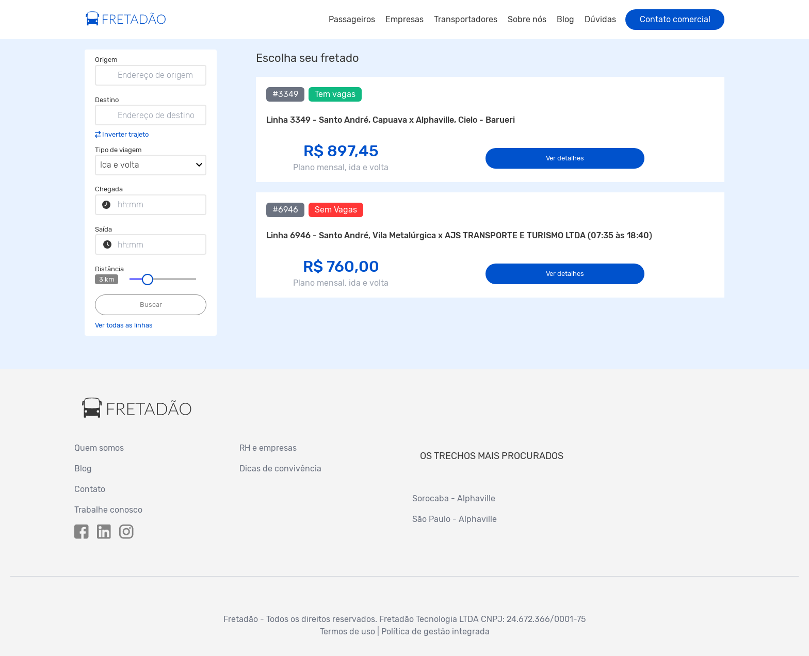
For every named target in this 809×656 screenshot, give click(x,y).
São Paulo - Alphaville (454, 519)
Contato (89, 489)
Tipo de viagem (118, 150)
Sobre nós (527, 19)
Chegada (109, 189)
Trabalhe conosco (108, 510)
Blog (565, 19)
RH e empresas (268, 448)
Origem (106, 59)
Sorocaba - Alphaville (453, 498)
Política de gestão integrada (435, 631)
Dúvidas (600, 19)
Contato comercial (675, 19)
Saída (103, 229)
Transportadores (465, 19)
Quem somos (99, 448)
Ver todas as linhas (124, 325)
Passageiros (352, 19)
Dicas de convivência (280, 468)
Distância (109, 269)
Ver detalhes (565, 158)
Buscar (151, 304)
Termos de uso (347, 631)
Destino (107, 100)
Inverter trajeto (125, 134)
